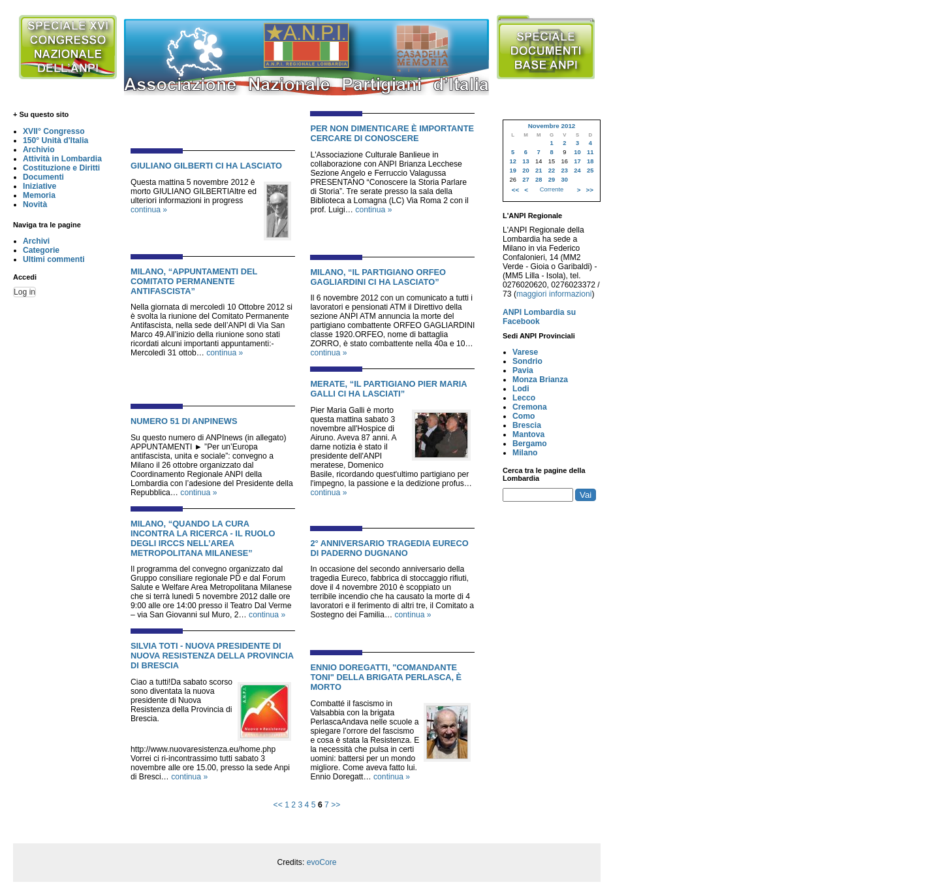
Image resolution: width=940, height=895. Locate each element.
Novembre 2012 (552, 125)
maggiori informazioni (554, 294)
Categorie (41, 250)
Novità (35, 204)
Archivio (39, 149)
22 (551, 170)
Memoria (39, 195)
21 (538, 170)
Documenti (43, 177)
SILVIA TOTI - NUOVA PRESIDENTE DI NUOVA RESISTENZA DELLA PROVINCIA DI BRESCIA (212, 655)
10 (577, 152)
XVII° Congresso (54, 131)
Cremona (529, 407)
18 (590, 161)
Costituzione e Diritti (61, 167)
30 (564, 179)
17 (577, 161)
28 (538, 179)
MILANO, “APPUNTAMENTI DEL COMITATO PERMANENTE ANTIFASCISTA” (194, 281)
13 (525, 161)
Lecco (523, 397)
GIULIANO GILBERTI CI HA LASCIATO (206, 166)
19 (512, 170)
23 (564, 170)
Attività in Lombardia (62, 158)
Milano (525, 452)
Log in (24, 292)
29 (551, 179)
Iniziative (39, 186)
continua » (149, 209)
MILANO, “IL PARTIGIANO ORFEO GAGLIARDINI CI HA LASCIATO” (378, 277)
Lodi (520, 388)
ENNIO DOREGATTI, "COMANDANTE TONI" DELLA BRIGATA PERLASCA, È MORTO (386, 677)
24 (577, 170)
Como (523, 416)
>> (335, 804)
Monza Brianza (540, 379)
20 (525, 170)
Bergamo (529, 443)
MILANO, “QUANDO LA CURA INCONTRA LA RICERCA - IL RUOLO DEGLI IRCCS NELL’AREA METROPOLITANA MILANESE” (203, 538)
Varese (525, 352)
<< (278, 804)
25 (590, 170)
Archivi (36, 241)
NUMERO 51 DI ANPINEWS (184, 421)
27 (525, 179)
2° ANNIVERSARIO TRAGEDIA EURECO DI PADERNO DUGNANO (389, 548)
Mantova (528, 434)
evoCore (322, 862)
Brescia (526, 425)
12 (512, 161)
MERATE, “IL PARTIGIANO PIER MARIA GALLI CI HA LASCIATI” (388, 389)
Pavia (522, 370)
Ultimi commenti (54, 259)
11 (590, 152)
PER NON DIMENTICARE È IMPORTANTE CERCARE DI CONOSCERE (392, 133)
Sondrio (527, 361)
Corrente (551, 189)
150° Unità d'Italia (55, 140)
